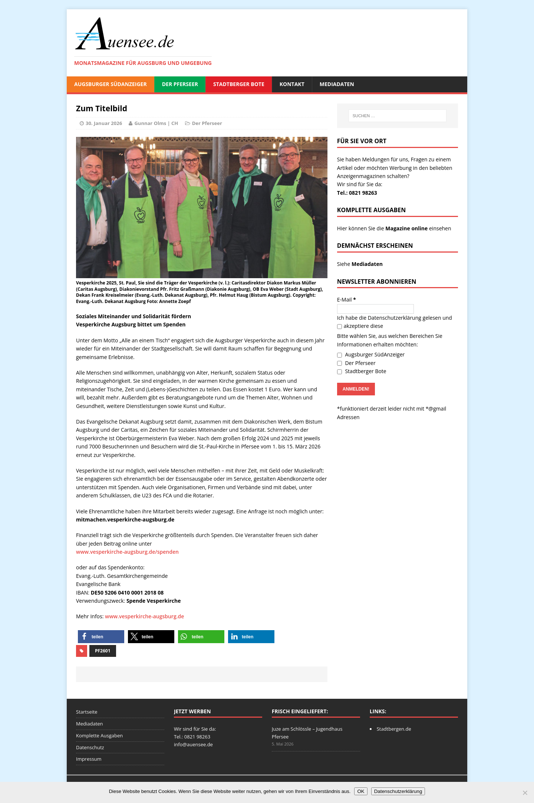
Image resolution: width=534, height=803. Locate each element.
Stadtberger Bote (238, 84)
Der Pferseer (180, 84)
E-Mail (346, 299)
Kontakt (292, 84)
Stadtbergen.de (394, 728)
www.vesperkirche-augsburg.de (144, 616)
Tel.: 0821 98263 (357, 192)
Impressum (89, 759)
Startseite (87, 711)
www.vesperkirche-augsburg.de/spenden (127, 551)
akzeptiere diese (360, 325)
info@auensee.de (193, 744)
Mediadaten (337, 84)
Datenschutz (90, 747)
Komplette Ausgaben (99, 735)
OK (360, 791)
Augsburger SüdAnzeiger (110, 84)
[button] (101, 636)
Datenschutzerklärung (394, 317)
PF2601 (103, 651)
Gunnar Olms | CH (156, 123)
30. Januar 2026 (104, 123)
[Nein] (524, 792)
